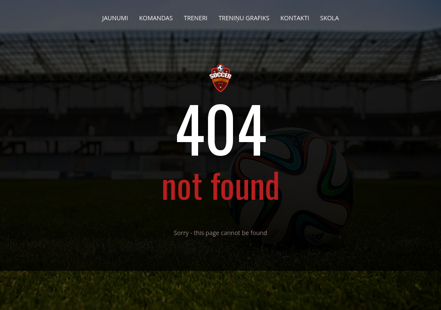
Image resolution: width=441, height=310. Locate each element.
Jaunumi (115, 15)
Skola (329, 15)
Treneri (195, 15)
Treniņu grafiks (244, 15)
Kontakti (295, 15)
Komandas (155, 15)
